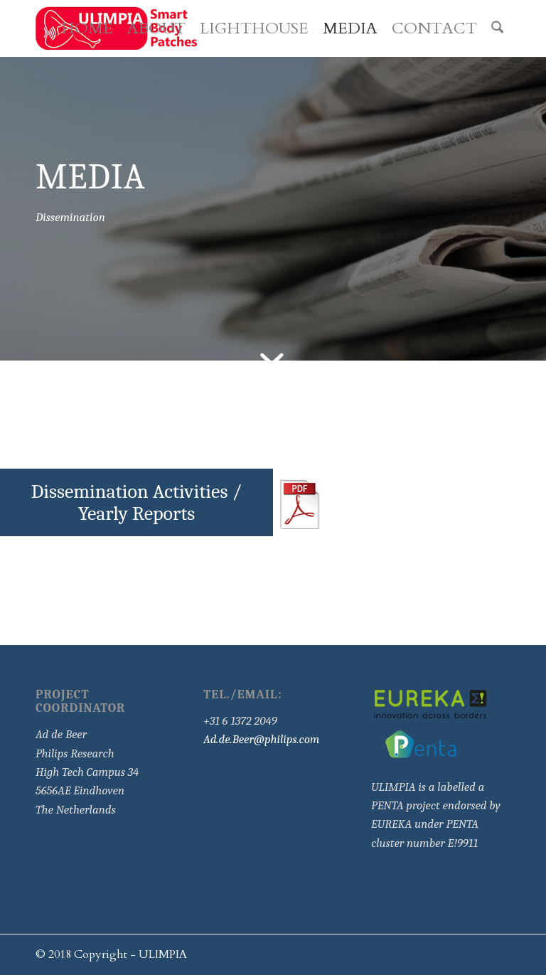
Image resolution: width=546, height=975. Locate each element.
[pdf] (302, 502)
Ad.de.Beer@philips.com (261, 739)
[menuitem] (87, 28)
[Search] (497, 28)
